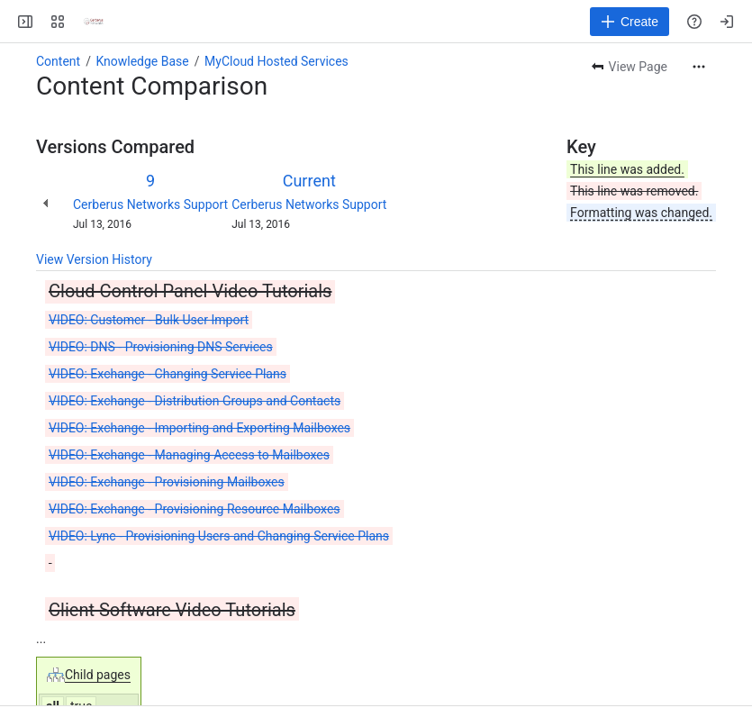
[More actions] (699, 66)
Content (58, 61)
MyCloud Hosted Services (276, 61)
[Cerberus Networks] (93, 21)
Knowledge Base (141, 61)
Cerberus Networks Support (150, 204)
